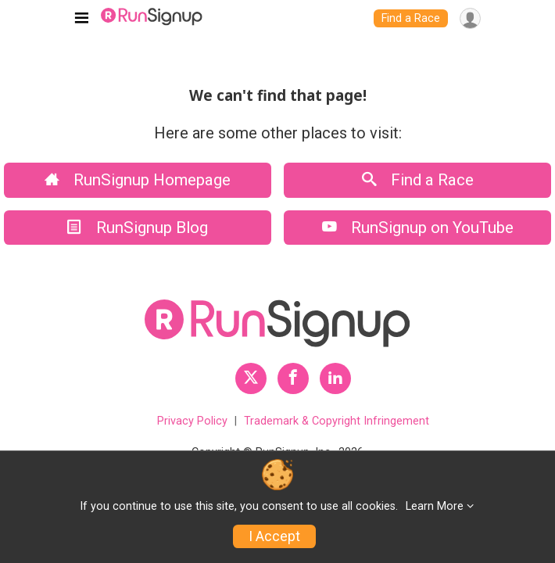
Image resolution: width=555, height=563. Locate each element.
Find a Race (410, 18)
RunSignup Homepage (138, 179)
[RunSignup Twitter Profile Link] (251, 378)
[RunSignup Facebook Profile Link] (293, 378)
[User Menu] (470, 18)
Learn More (435, 506)
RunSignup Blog (137, 227)
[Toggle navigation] (81, 18)
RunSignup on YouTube (418, 227)
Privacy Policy (192, 421)
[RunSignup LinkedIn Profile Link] (335, 378)
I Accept (274, 536)
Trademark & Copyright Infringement (336, 421)
